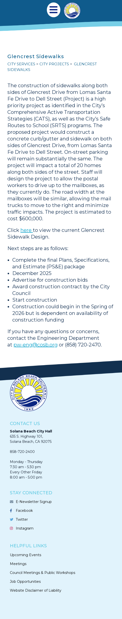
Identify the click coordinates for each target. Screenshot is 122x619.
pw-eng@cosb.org (36, 345)
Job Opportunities (25, 581)
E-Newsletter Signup (34, 501)
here (26, 230)
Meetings (18, 564)
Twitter (22, 519)
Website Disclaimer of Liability (35, 590)
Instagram (25, 528)
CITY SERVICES (21, 64)
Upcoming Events (25, 555)
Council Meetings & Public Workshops (42, 572)
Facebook (24, 510)
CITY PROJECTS (54, 64)
